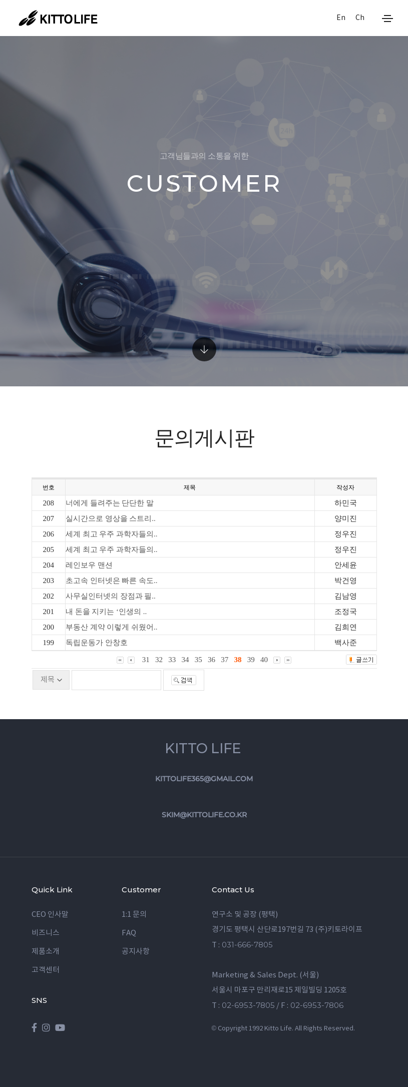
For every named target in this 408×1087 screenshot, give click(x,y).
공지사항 (136, 951)
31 (146, 660)
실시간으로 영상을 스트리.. (111, 518)
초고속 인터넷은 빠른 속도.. (112, 581)
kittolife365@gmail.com (204, 778)
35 (198, 660)
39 (251, 660)
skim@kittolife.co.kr (204, 814)
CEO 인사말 (50, 914)
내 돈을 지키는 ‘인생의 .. (106, 612)
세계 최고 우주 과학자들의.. (112, 534)
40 (264, 660)
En (340, 18)
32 (159, 660)
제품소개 (46, 951)
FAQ (129, 933)
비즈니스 (46, 933)
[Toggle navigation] (387, 18)
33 (172, 660)
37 (224, 660)
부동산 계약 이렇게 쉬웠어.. (112, 627)
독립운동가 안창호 (97, 643)
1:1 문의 (134, 914)
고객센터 (46, 970)
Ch (359, 18)
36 (211, 660)
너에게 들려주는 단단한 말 (110, 503)
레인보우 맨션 (89, 565)
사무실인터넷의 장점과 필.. (111, 596)
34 (185, 660)
